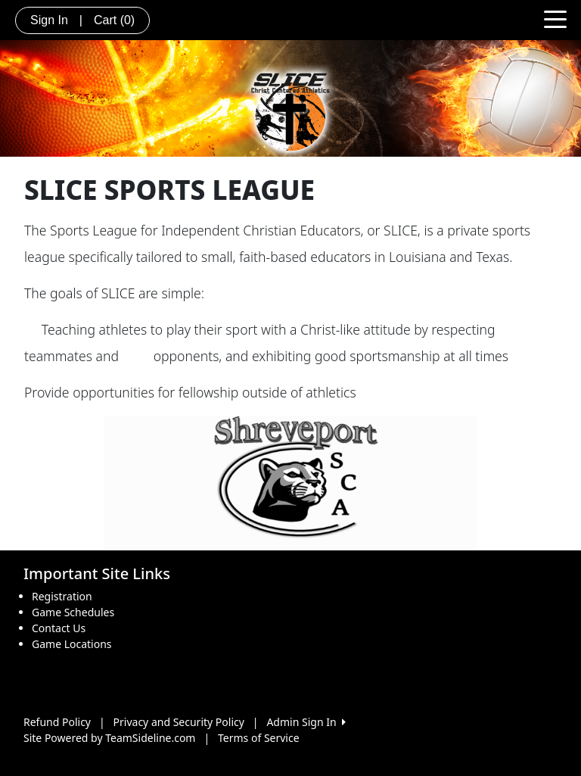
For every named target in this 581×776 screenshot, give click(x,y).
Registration (62, 596)
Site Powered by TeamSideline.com (109, 738)
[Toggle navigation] (555, 18)
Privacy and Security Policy (178, 722)
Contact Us (58, 628)
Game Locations (72, 644)
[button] (42, 482)
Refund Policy (57, 722)
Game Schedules (73, 612)
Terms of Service (259, 738)
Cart (114, 20)
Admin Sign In (305, 722)
